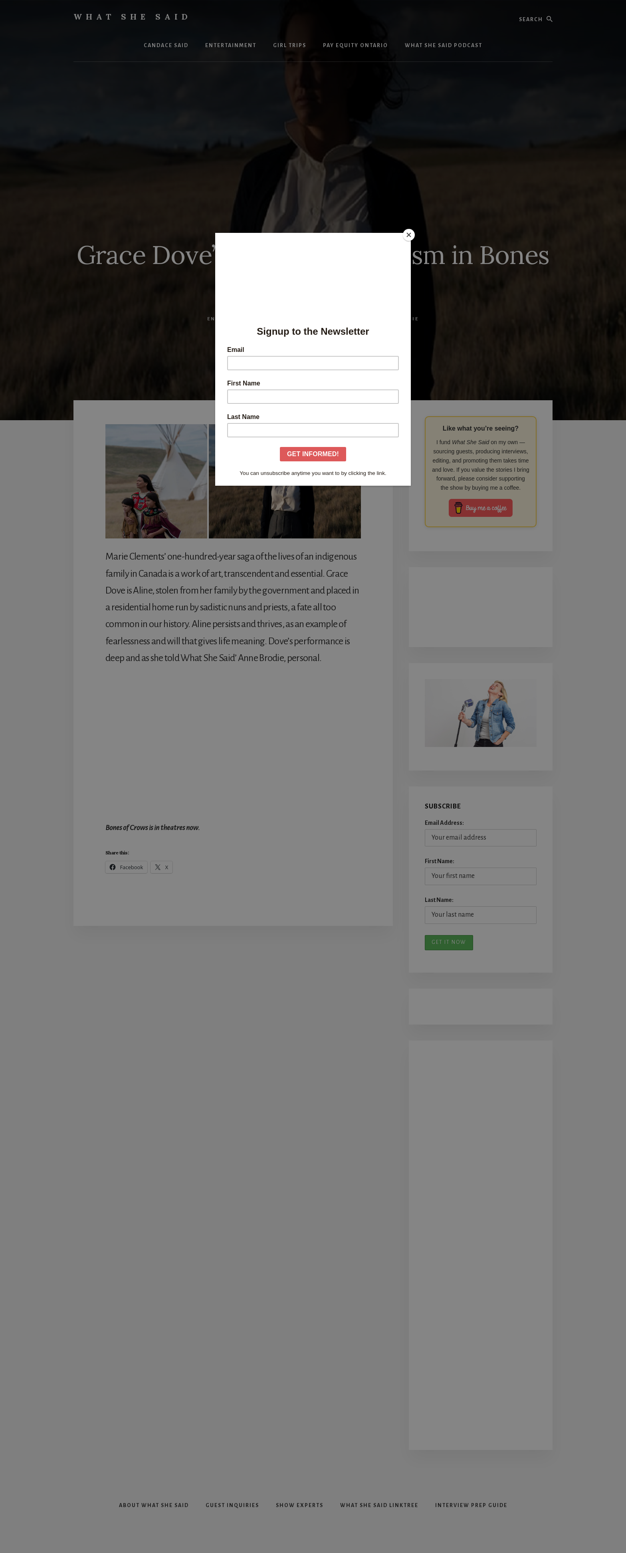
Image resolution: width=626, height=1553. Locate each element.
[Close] (409, 235)
